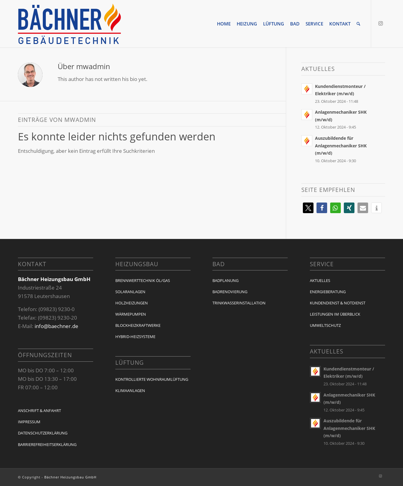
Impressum (29, 421)
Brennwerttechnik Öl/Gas (142, 280)
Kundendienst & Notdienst (337, 303)
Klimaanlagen (130, 390)
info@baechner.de (56, 326)
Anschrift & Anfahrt (39, 410)
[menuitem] (224, 23)
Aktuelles (320, 280)
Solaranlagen (130, 291)
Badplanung (225, 280)
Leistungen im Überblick (335, 314)
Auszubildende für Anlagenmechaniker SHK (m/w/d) (341, 145)
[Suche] (358, 23)
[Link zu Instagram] (380, 23)
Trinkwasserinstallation (239, 303)
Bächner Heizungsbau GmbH (70, 477)
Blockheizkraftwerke (138, 325)
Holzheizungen (131, 303)
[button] (308, 208)
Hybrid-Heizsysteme (135, 336)
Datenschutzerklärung (42, 433)
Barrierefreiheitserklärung (47, 444)
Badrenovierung (229, 291)
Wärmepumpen (130, 314)
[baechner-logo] (69, 23)
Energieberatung (328, 291)
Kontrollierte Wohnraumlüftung (151, 379)
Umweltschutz (325, 325)
